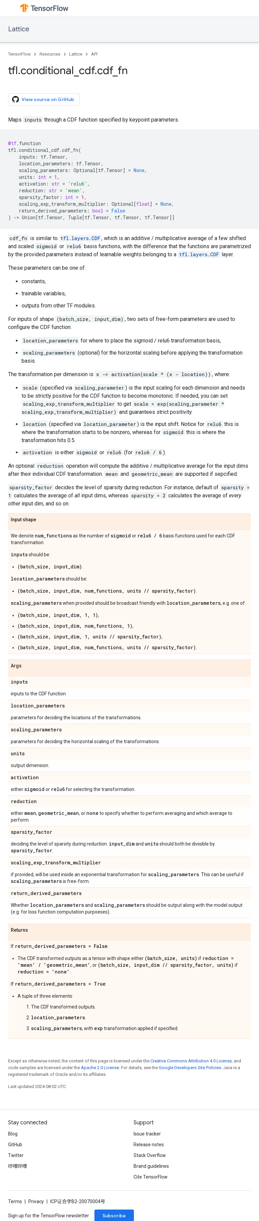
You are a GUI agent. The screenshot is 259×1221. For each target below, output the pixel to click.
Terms (15, 1201)
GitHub (15, 1144)
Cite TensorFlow (151, 1177)
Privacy (36, 1201)
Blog (13, 1133)
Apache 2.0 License (100, 1067)
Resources (49, 54)
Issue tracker (147, 1133)
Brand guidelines (151, 1166)
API (94, 54)
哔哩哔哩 (17, 1166)
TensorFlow (19, 54)
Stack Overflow (150, 1155)
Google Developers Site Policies (190, 1067)
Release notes (149, 1144)
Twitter (16, 1155)
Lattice (18, 29)
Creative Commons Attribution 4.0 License (191, 1060)
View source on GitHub (43, 99)
